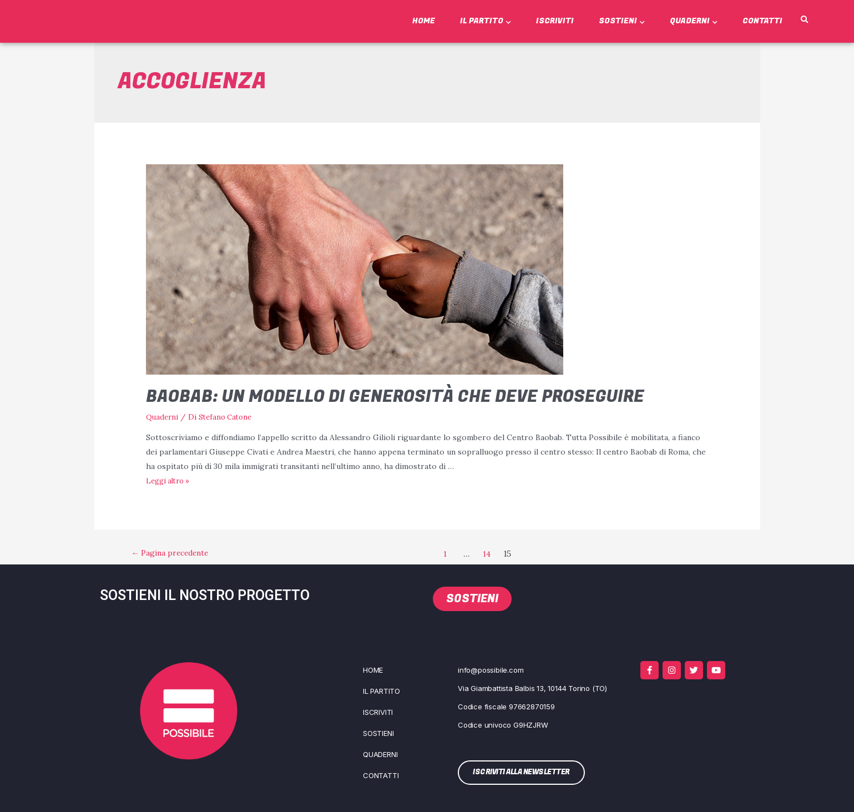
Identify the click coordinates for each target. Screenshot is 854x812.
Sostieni (622, 21)
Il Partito (485, 21)
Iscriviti (555, 21)
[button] (804, 20)
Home (423, 21)
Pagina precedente (176, 553)
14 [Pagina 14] (494, 553)
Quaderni (693, 21)
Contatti (762, 21)
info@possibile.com (490, 669)
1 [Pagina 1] (450, 553)
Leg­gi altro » (170, 481)
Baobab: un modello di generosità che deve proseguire (395, 397)
